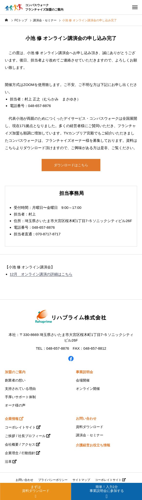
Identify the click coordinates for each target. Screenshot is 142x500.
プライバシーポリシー (53, 480)
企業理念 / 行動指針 (20, 453)
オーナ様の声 (15, 405)
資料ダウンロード (89, 427)
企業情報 (12, 419)
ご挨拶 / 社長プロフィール (25, 436)
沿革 (8, 462)
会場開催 (83, 380)
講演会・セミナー (89, 435)
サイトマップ (81, 480)
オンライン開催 (88, 389)
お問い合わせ (86, 418)
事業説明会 (84, 372)
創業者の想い (15, 380)
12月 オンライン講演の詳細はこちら (41, 274)
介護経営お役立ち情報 (93, 445)
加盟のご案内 (15, 372)
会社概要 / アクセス (20, 444)
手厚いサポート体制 (20, 397)
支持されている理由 (20, 389)
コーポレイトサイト (20, 427)
